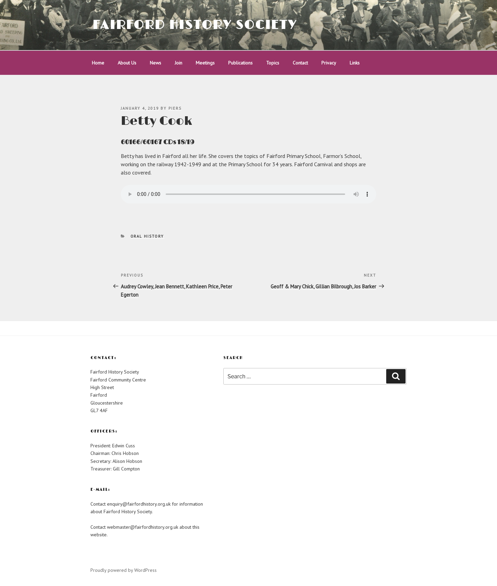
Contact (300, 63)
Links (355, 63)
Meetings (205, 63)
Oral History (147, 236)
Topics (272, 63)
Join (178, 63)
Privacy (328, 63)
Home (98, 63)
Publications (240, 63)
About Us (127, 63)
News (155, 63)
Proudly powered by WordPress (123, 570)
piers (175, 108)
